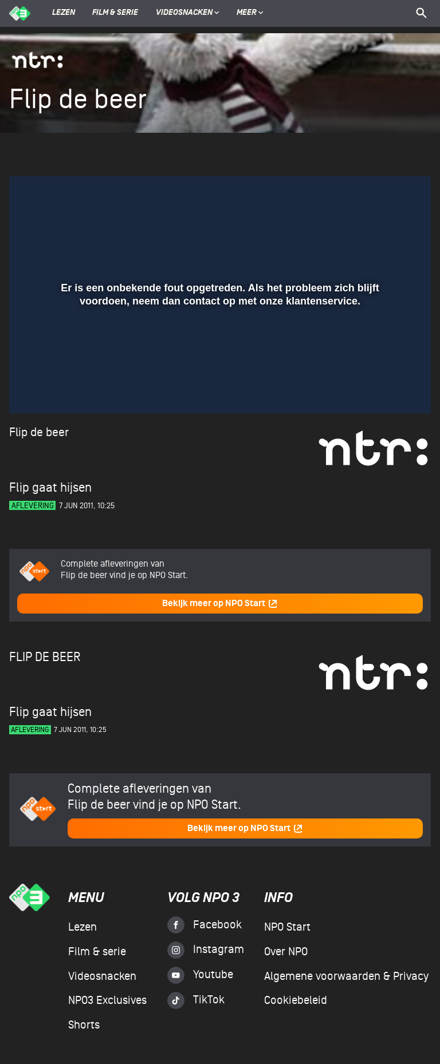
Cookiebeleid (295, 1000)
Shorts (84, 1025)
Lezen (63, 13)
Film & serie (115, 13)
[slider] (218, 365)
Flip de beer (39, 432)
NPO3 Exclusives (107, 1000)
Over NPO (286, 952)
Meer (250, 13)
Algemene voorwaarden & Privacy (346, 976)
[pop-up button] (385, 388)
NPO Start (287, 927)
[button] (32, 388)
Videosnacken (184, 13)
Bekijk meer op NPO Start (220, 603)
